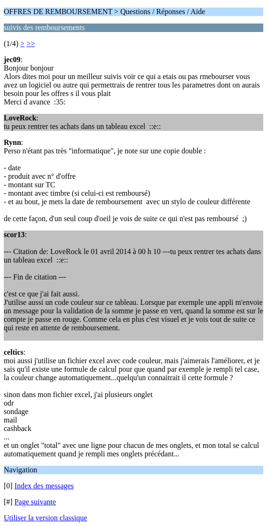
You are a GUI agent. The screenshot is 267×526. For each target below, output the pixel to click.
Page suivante (35, 502)
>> (30, 44)
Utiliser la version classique (45, 518)
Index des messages (44, 486)
